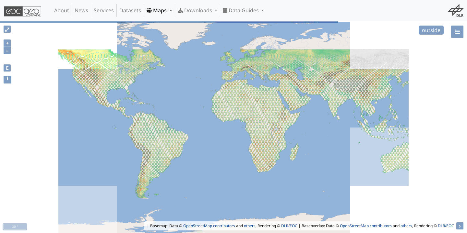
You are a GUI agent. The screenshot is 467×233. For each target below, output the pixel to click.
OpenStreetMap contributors (209, 225)
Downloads (195, 10)
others (250, 225)
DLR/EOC (289, 225)
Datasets (130, 10)
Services (104, 10)
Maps (157, 10)
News (81, 10)
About (61, 10)
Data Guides (241, 10)
